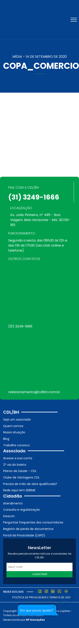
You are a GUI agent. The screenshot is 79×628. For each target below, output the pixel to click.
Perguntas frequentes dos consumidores (33, 522)
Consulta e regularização (21, 510)
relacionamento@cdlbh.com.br (34, 392)
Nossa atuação (14, 432)
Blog (6, 439)
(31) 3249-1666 (33, 197)
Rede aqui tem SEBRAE (19, 490)
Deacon (9, 516)
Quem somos (13, 426)
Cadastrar (39, 574)
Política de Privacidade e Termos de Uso (41, 597)
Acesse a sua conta (17, 458)
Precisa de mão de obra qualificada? (30, 484)
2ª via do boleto (14, 465)
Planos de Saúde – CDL (20, 471)
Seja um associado (17, 419)
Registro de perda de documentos (28, 529)
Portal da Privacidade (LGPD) (24, 535)
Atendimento (13, 503)
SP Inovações (35, 620)
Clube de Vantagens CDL (21, 477)
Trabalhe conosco (16, 445)
